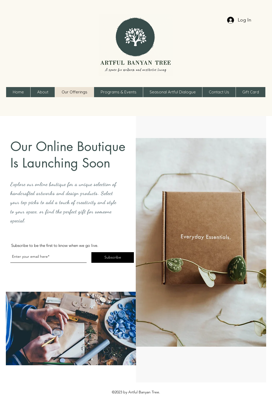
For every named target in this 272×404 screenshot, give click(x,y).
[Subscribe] (112, 257)
